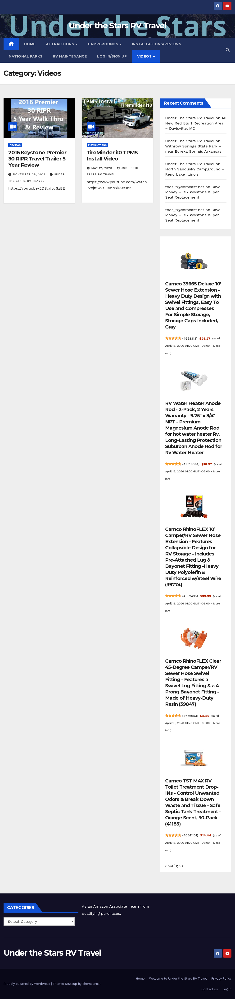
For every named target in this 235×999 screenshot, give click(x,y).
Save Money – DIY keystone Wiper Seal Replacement (192, 192)
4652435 (191, 596)
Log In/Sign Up (112, 56)
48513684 (191, 464)
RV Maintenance (70, 56)
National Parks (25, 56)
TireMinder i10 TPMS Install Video (112, 155)
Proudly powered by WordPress (27, 984)
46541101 (191, 835)
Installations (97, 145)
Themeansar (91, 984)
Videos (145, 56)
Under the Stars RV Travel (117, 26)
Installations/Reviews (156, 44)
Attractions (60, 44)
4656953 (191, 716)
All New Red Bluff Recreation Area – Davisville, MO (195, 123)
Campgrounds (103, 44)
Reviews (15, 145)
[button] (228, 50)
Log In (226, 989)
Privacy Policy (221, 978)
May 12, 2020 (102, 168)
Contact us (209, 989)
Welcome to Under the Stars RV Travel (178, 978)
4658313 (190, 338)
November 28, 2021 (29, 174)
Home (30, 44)
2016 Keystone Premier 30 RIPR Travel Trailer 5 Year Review (37, 158)
